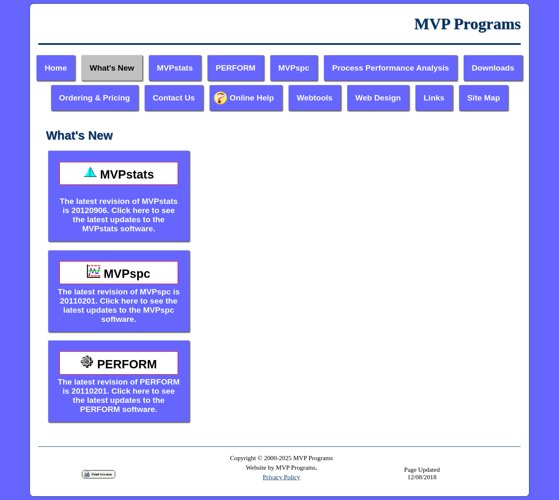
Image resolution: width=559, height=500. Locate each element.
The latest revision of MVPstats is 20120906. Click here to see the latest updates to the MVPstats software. (118, 197)
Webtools (314, 97)
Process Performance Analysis (390, 68)
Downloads (493, 68)
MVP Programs (467, 23)
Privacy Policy (281, 476)
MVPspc (293, 68)
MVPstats (175, 68)
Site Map (483, 97)
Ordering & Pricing (94, 97)
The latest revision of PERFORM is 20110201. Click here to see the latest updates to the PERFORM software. (119, 382)
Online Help (252, 97)
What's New (112, 68)
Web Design (378, 97)
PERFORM (235, 68)
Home (56, 68)
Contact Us (174, 97)
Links (433, 97)
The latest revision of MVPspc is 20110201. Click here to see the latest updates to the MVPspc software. (119, 292)
